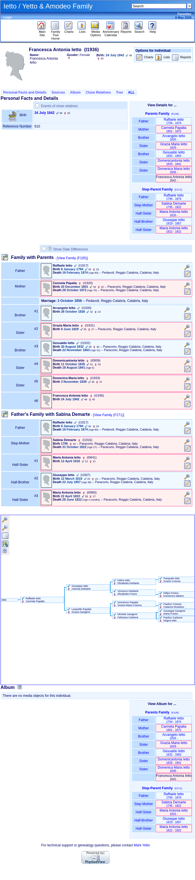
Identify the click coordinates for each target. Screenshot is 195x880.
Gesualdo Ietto (174, 153)
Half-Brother (143, 222)
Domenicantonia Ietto (174, 162)
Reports (126, 30)
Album (75, 92)
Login (7, 17)
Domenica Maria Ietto (174, 170)
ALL (131, 92)
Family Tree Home (55, 33)
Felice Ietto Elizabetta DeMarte (126, 582)
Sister (143, 146)
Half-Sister (144, 213)
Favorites (184, 14)
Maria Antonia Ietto (174, 213)
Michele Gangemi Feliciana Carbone (125, 616)
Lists (82, 30)
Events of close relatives (59, 106)
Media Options (95, 32)
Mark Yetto (142, 845)
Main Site (42, 32)
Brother (143, 138)
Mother (143, 129)
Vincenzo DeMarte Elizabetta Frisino (125, 592)
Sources (58, 92)
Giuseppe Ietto (174, 221)
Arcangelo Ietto (173, 137)
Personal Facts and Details (24, 92)
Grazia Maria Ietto (173, 145)
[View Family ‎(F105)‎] (72, 258)
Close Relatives (98, 92)
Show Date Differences (68, 249)
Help (153, 30)
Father (143, 121)
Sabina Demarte (174, 205)
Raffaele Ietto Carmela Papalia (32, 600)
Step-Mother (143, 205)
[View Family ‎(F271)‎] (108, 415)
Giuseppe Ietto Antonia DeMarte (79, 587)
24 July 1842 (44, 113)
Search (139, 30)
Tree (119, 92)
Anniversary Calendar (111, 32)
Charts (69, 30)
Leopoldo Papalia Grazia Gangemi (79, 610)
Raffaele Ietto (174, 121)
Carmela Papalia (173, 129)
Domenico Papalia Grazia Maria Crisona (127, 604)
